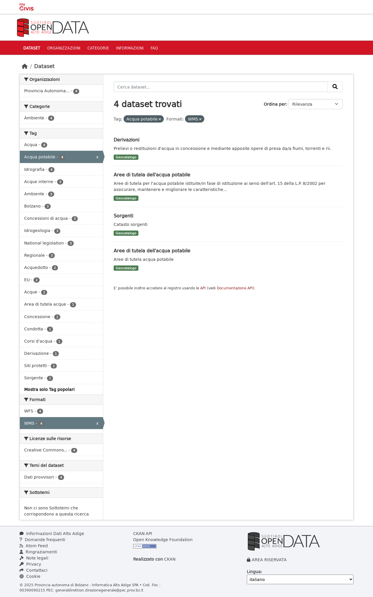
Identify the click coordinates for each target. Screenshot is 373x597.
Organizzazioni (63, 48)
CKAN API (142, 533)
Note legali (34, 558)
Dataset (31, 48)
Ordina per (275, 104)
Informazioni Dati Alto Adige (52, 533)
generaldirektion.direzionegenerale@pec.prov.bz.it (99, 590)
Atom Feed (34, 546)
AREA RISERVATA (269, 560)
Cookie (30, 576)
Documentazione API (235, 288)
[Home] (25, 66)
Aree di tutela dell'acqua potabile (152, 174)
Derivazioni (126, 139)
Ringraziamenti (38, 552)
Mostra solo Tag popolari (49, 389)
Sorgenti (123, 215)
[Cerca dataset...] (221, 87)
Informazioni (130, 48)
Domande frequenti (42, 539)
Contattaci (33, 570)
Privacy (30, 564)
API (203, 288)
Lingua (254, 571)
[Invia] (335, 87)
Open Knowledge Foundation (163, 539)
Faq (154, 48)
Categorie (98, 48)
